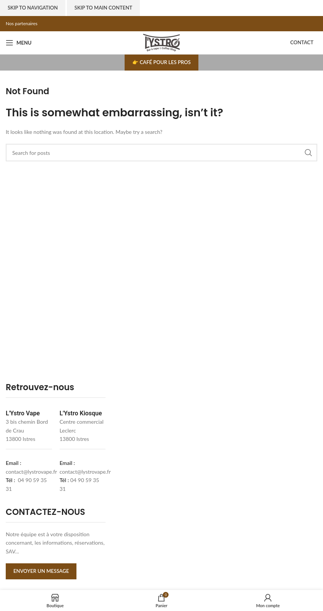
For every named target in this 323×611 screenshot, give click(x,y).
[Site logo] (161, 42)
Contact (301, 42)
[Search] (161, 152)
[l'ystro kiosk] (268, 467)
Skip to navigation (33, 8)
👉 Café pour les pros (161, 62)
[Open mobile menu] (18, 42)
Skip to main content (103, 8)
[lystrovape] (163, 467)
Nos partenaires (21, 23)
